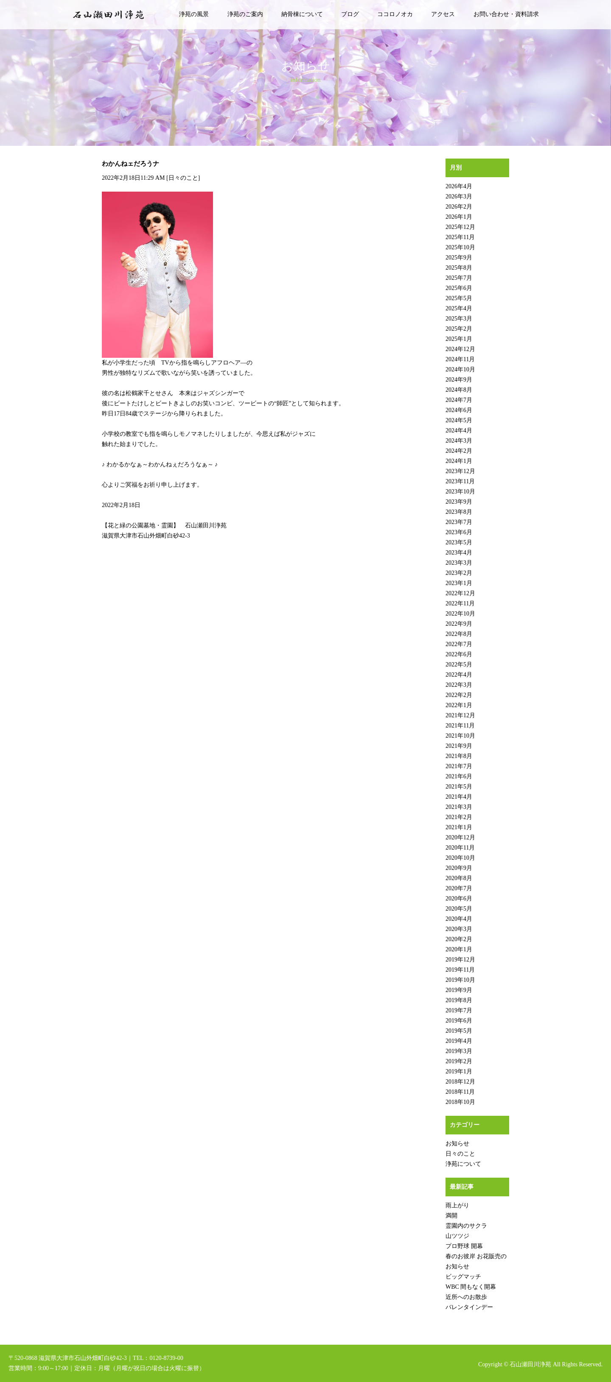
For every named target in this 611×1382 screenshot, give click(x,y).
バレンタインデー (469, 1307)
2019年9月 (459, 990)
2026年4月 (459, 186)
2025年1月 (459, 339)
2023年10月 (460, 491)
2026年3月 (459, 196)
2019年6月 (459, 1020)
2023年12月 (460, 471)
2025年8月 (459, 268)
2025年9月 (459, 257)
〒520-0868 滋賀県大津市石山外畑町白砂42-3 (67, 1358)
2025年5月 (459, 298)
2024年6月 (459, 410)
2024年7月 (459, 400)
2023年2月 (459, 573)
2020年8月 (459, 878)
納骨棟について (302, 14)
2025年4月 (459, 308)
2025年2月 (459, 329)
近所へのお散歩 (466, 1297)
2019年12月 (460, 959)
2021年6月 (459, 776)
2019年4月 (459, 1041)
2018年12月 (460, 1081)
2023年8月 (459, 512)
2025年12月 (460, 227)
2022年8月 (459, 634)
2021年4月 (459, 797)
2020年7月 (459, 888)
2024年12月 (460, 349)
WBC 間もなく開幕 (471, 1287)
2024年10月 (460, 369)
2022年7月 (459, 644)
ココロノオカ (395, 14)
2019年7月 (459, 1010)
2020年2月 (459, 939)
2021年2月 (459, 817)
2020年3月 (459, 929)
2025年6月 (459, 288)
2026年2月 (459, 206)
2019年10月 (460, 980)
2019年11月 (460, 970)
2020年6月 (459, 898)
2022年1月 (459, 705)
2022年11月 (460, 603)
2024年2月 (459, 451)
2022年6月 (459, 654)
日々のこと (183, 178)
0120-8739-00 (166, 1358)
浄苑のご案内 (245, 14)
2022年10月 (460, 613)
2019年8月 (459, 1000)
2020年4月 (459, 919)
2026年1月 (459, 217)
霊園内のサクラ (466, 1226)
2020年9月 (459, 868)
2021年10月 (460, 736)
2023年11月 (460, 481)
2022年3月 (459, 685)
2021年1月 (459, 827)
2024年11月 (460, 359)
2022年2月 (459, 695)
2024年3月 (459, 440)
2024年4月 (459, 430)
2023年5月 (459, 542)
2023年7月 (459, 522)
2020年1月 (459, 949)
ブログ (350, 14)
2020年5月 (459, 909)
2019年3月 (459, 1051)
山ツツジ (457, 1236)
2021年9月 (459, 746)
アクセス (443, 14)
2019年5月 (459, 1031)
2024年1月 (459, 461)
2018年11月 (460, 1092)
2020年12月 (460, 837)
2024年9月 (459, 379)
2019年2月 (459, 1061)
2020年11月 (460, 847)
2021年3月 (459, 807)
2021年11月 (460, 725)
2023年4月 (459, 552)
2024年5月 (459, 420)
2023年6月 (459, 532)
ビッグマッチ (463, 1276)
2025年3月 (459, 318)
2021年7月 (459, 766)
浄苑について (463, 1164)
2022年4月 (459, 674)
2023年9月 (459, 502)
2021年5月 (459, 786)
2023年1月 (459, 583)
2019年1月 (459, 1071)
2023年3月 (459, 563)
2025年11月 (460, 237)
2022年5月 (459, 664)
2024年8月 (459, 390)
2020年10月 (460, 858)
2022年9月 (459, 624)
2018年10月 (460, 1102)
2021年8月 (459, 756)
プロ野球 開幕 (464, 1246)
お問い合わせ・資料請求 (506, 14)
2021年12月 (460, 715)
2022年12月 (460, 593)
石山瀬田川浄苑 (530, 1364)
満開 (451, 1215)
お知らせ (457, 1143)
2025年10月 (460, 247)
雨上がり (457, 1205)
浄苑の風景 (194, 14)
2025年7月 (459, 278)
